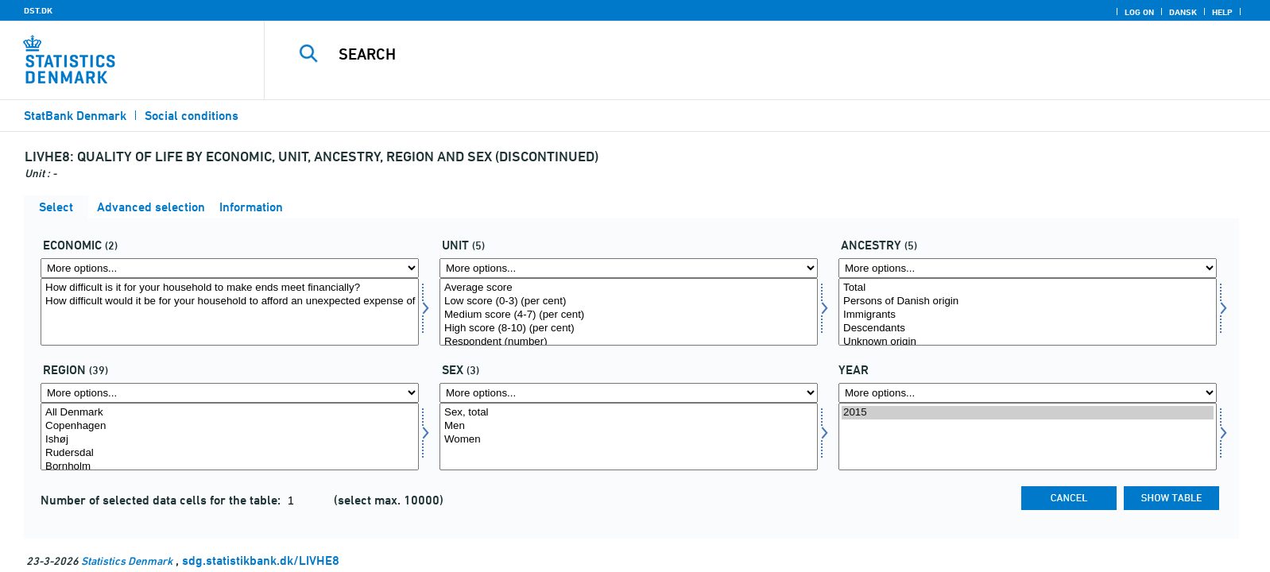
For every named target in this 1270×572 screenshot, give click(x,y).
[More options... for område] (230, 393)
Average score (629, 288)
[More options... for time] (1027, 393)
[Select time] (1027, 436)
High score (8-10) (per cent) (629, 328)
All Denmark (230, 412)
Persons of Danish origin (1028, 301)
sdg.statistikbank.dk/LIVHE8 (260, 560)
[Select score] (628, 312)
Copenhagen (230, 426)
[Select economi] (230, 312)
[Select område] (230, 436)
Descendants (1028, 328)
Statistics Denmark (126, 560)
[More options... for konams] (628, 393)
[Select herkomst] (1027, 312)
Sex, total (629, 412)
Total (1028, 288)
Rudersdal (230, 453)
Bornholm (230, 466)
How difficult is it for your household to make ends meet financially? (230, 288)
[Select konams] (628, 436)
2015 (1028, 412)
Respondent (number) (629, 342)
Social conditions (191, 115)
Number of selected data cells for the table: (162, 500)
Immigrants (1028, 315)
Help (1222, 11)
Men (629, 426)
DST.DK (38, 10)
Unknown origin (1028, 342)
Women (629, 439)
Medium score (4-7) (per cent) (629, 315)
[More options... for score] (628, 268)
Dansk (1183, 11)
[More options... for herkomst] (1027, 268)
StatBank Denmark (75, 115)
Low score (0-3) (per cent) (629, 301)
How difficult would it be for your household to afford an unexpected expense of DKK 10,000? (230, 301)
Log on (1139, 11)
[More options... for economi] (230, 268)
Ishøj (230, 439)
